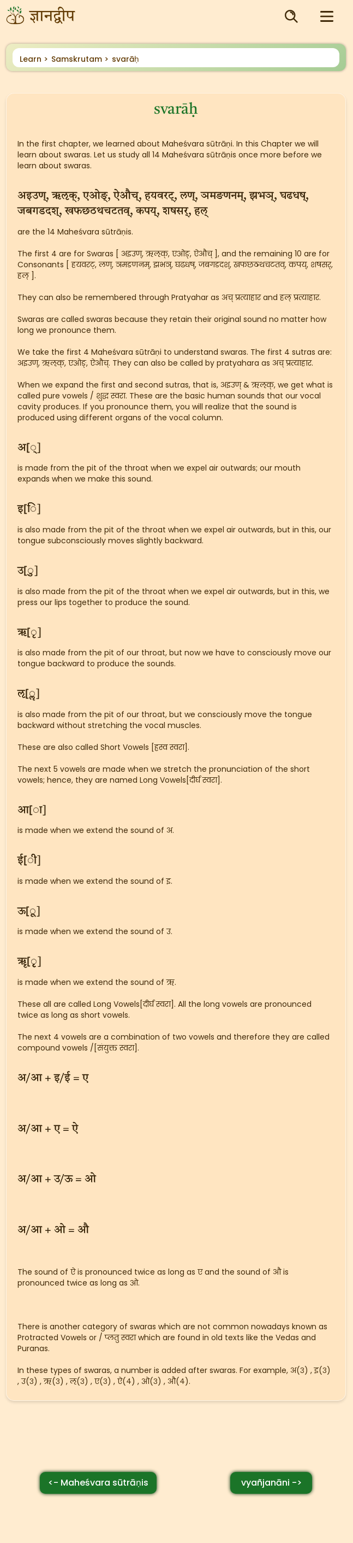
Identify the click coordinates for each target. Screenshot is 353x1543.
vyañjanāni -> (271, 1482)
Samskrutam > (80, 59)
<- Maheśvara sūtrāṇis (98, 1482)
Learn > (34, 59)
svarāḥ (125, 59)
